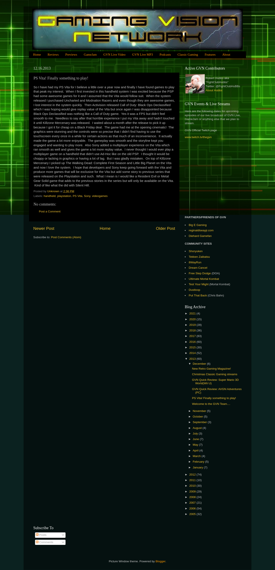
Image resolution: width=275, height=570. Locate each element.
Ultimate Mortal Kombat (204, 278)
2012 (193, 474)
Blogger (160, 561)
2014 (193, 353)
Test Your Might (199, 284)
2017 (193, 336)
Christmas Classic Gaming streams (214, 374)
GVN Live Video (114, 54)
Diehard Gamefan (200, 236)
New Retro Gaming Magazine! (211, 368)
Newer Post (43, 228)
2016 (193, 341)
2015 (193, 347)
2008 (193, 497)
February (199, 461)
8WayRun (195, 262)
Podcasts (165, 54)
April (196, 450)
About (226, 54)
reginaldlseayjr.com (201, 230)
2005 (193, 514)
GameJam (90, 54)
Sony (87, 196)
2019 (193, 324)
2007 (193, 502)
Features (210, 54)
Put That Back (198, 295)
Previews (71, 54)
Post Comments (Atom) (66, 237)
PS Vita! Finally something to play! (214, 398)
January (198, 467)
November (200, 411)
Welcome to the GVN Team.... (211, 403)
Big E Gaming (198, 225)
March (197, 456)
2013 (193, 358)
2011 (193, 480)
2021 (193, 313)
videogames (100, 196)
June (196, 439)
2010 (193, 485)
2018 (193, 330)
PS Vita (77, 196)
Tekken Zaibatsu (199, 256)
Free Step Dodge (200, 273)
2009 (193, 491)
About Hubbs (214, 90)
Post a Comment (50, 211)
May (196, 444)
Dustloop (194, 289)
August (198, 428)
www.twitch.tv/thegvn (198, 137)
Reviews (53, 54)
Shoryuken (196, 251)
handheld (50, 196)
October (198, 416)
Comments (44, 542)
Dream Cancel (198, 267)
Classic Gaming (187, 54)
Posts (41, 534)
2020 (193, 319)
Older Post (165, 228)
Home (37, 54)
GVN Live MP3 (142, 54)
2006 (193, 508)
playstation (64, 196)
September (200, 422)
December (200, 363)
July (196, 433)
